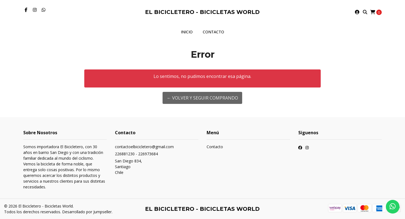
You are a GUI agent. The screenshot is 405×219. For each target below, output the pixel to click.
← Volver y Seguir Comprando (202, 98)
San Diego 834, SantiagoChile (128, 166)
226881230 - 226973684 (136, 153)
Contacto (213, 31)
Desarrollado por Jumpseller (87, 211)
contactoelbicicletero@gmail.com (144, 146)
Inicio (187, 31)
